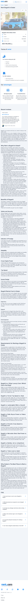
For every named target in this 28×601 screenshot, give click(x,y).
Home (2, 5)
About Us (3, 597)
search (17, 2)
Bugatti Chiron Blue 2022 (9, 32)
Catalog (2, 600)
